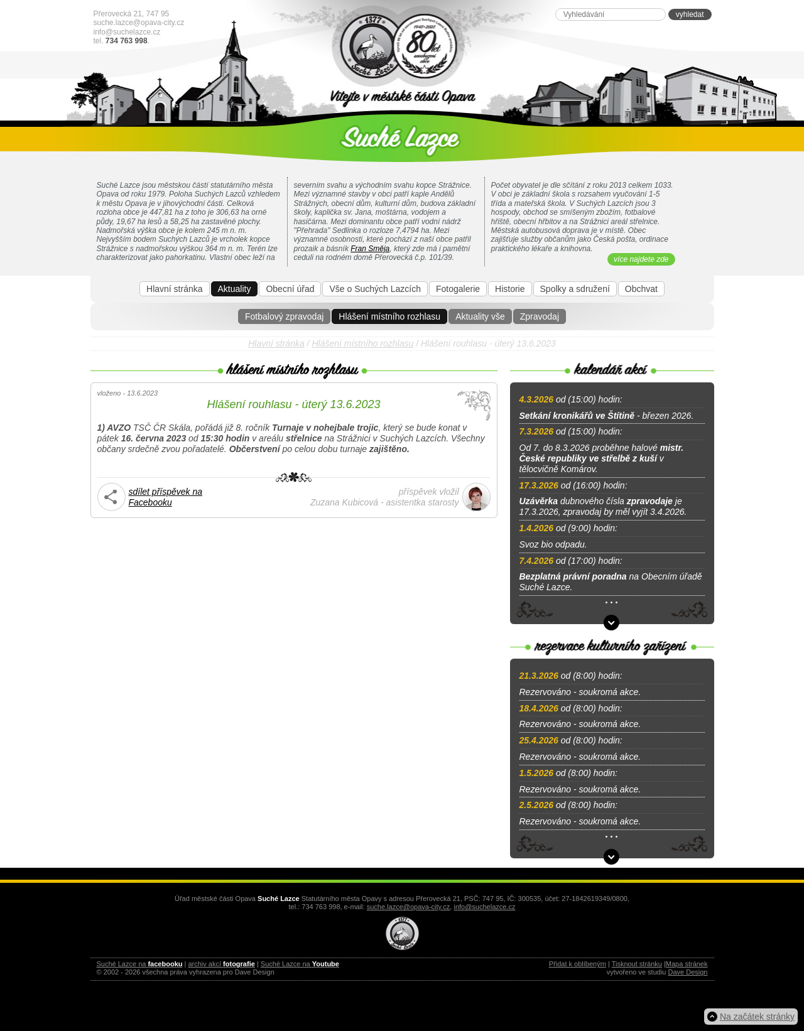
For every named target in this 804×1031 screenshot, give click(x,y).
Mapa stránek (687, 964)
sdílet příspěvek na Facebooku (166, 497)
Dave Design (688, 972)
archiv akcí (221, 964)
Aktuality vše (480, 316)
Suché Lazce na (140, 964)
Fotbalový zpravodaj (284, 316)
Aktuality (234, 289)
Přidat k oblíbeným (577, 964)
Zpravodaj (539, 316)
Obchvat (641, 289)
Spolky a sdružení (575, 289)
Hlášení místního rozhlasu (389, 316)
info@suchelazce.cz (127, 32)
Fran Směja (369, 248)
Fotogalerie (458, 289)
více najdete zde (641, 259)
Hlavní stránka (174, 289)
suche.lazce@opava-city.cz (139, 22)
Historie (509, 289)
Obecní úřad (290, 289)
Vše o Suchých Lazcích (375, 289)
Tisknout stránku (637, 964)
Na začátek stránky (757, 1017)
